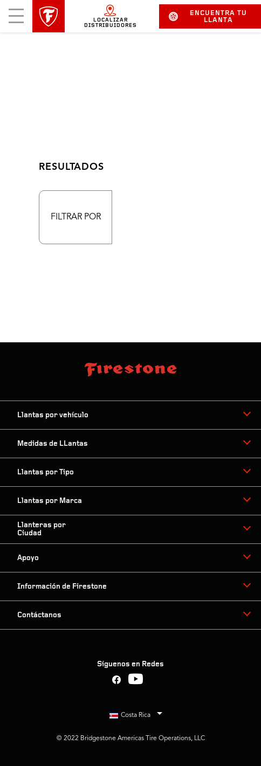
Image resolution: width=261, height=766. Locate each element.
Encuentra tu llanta (208, 17)
